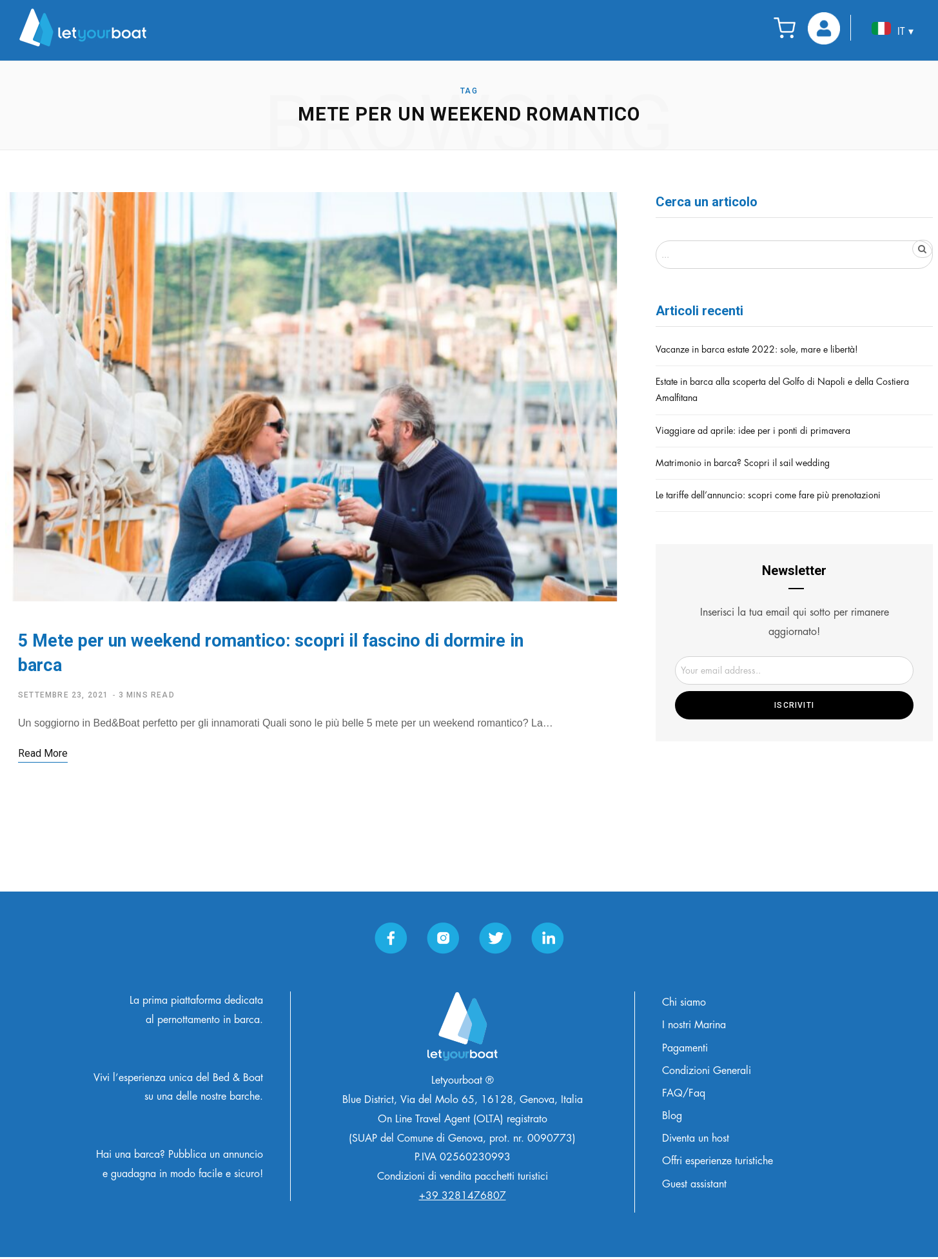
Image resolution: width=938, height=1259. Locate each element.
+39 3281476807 (462, 1198)
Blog (672, 1118)
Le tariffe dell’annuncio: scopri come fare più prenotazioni (768, 495)
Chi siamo (684, 1004)
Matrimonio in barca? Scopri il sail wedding (743, 462)
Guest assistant (694, 1186)
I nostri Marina (694, 1027)
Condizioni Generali (706, 1073)
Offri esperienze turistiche (717, 1163)
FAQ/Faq (683, 1095)
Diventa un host (695, 1141)
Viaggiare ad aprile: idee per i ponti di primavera (753, 430)
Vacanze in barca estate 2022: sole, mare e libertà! (757, 349)
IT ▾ (893, 29)
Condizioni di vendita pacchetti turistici (462, 1179)
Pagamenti (685, 1050)
